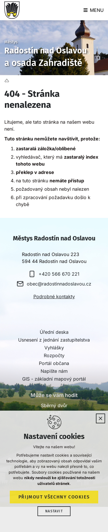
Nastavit (54, 511)
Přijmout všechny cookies (54, 497)
